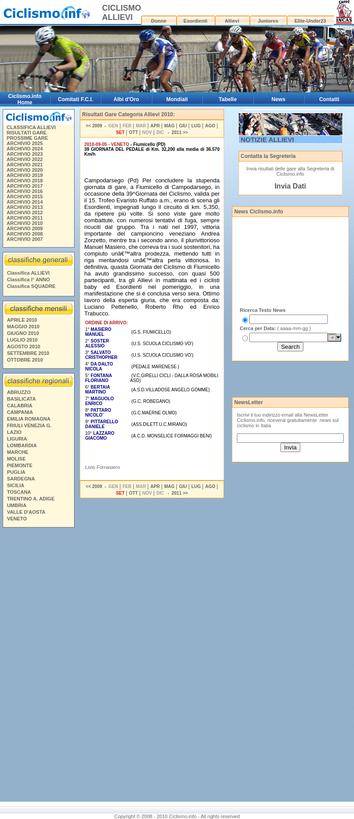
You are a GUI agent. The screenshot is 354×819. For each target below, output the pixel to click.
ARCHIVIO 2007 (25, 239)
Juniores (268, 21)
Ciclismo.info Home (24, 99)
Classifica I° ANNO (28, 279)
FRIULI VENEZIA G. (29, 425)
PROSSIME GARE (27, 138)
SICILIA (15, 485)
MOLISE (16, 458)
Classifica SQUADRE (31, 286)
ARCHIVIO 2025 (25, 143)
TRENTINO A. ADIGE (31, 498)
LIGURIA (17, 438)
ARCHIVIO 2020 (25, 170)
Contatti (329, 99)
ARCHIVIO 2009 (25, 228)
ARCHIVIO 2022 (25, 159)
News (278, 99)
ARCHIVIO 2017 (25, 186)
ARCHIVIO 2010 (25, 223)
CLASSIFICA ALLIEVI (31, 127)
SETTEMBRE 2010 (28, 353)
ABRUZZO (19, 392)
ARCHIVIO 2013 (25, 207)
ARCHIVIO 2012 (25, 212)
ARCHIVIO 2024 (25, 148)
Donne (158, 21)
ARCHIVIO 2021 (25, 164)
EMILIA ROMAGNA (29, 418)
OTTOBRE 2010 (25, 359)
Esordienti (196, 21)
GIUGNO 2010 (23, 333)
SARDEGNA (21, 478)
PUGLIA (16, 472)
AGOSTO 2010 (23, 346)
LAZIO (14, 432)
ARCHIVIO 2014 (25, 202)
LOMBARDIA (22, 445)
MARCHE (17, 452)
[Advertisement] (38, 666)
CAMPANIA (20, 412)
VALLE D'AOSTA (26, 512)
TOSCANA (19, 492)
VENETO (17, 518)
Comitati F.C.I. (75, 99)
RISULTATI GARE (27, 132)
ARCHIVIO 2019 (25, 175)
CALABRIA (19, 405)
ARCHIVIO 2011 (25, 217)
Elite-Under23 (310, 21)
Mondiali (177, 99)
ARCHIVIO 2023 (25, 154)
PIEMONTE (19, 465)
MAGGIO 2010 (23, 326)
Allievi (232, 21)
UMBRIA (17, 505)
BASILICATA (21, 399)
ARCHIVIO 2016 (25, 191)
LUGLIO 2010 (22, 340)
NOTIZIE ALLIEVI (267, 139)
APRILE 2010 (22, 320)
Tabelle (227, 99)
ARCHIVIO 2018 (25, 180)
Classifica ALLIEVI (28, 273)
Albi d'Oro (126, 99)
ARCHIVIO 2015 (25, 196)
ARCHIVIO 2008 (25, 233)
